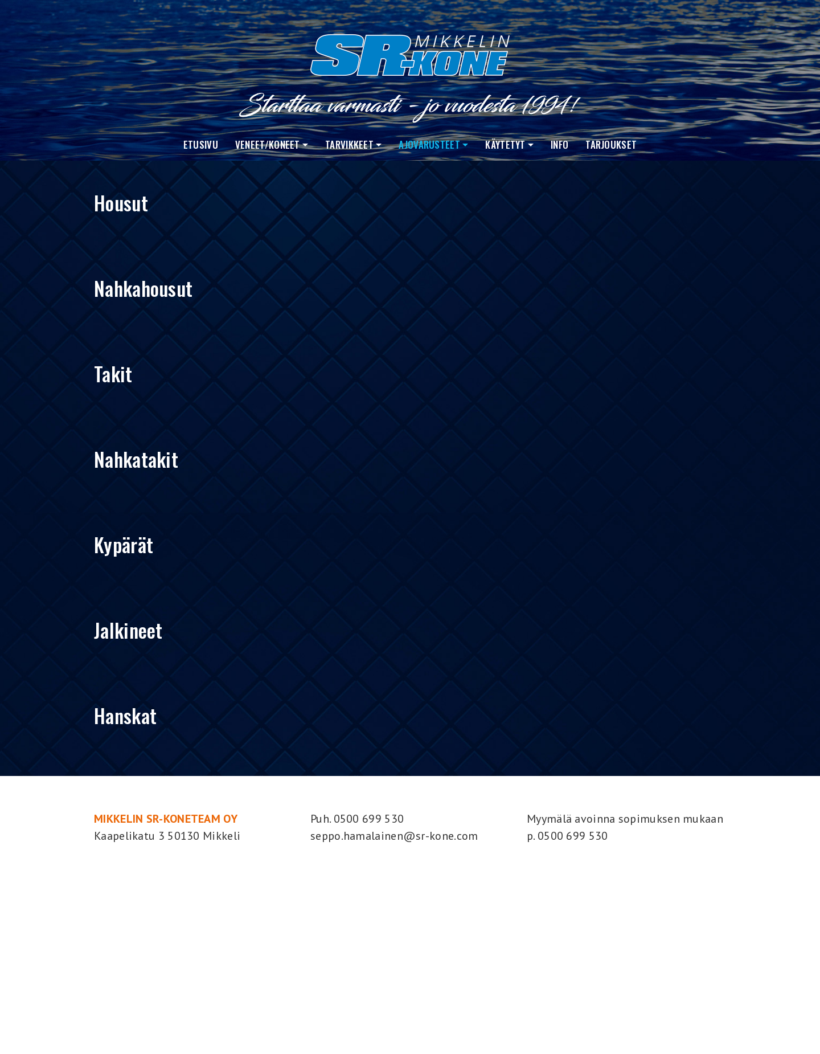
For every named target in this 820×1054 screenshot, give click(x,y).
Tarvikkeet (349, 144)
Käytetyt (505, 144)
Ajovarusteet (429, 144)
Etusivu (200, 144)
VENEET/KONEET (267, 144)
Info (559, 144)
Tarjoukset (611, 144)
